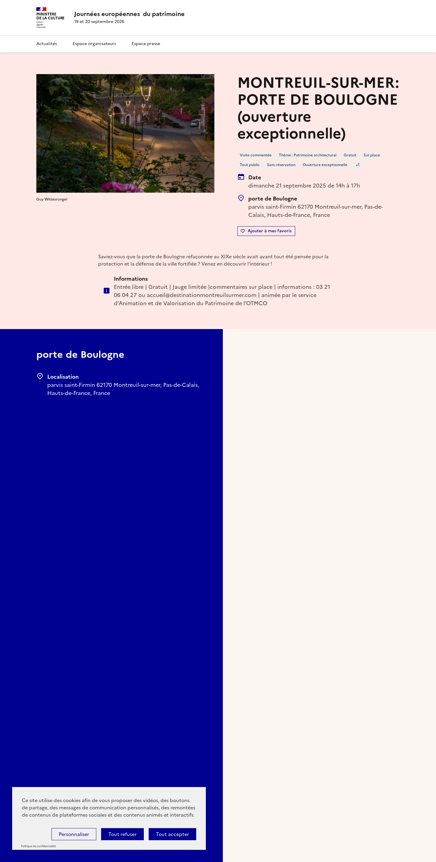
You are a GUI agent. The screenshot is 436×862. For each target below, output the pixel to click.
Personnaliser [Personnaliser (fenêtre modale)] (74, 834)
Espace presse (146, 44)
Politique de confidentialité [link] (38, 846)
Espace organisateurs (94, 44)
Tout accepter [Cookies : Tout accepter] (172, 834)
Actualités (46, 44)
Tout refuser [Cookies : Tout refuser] (122, 834)
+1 (358, 165)
